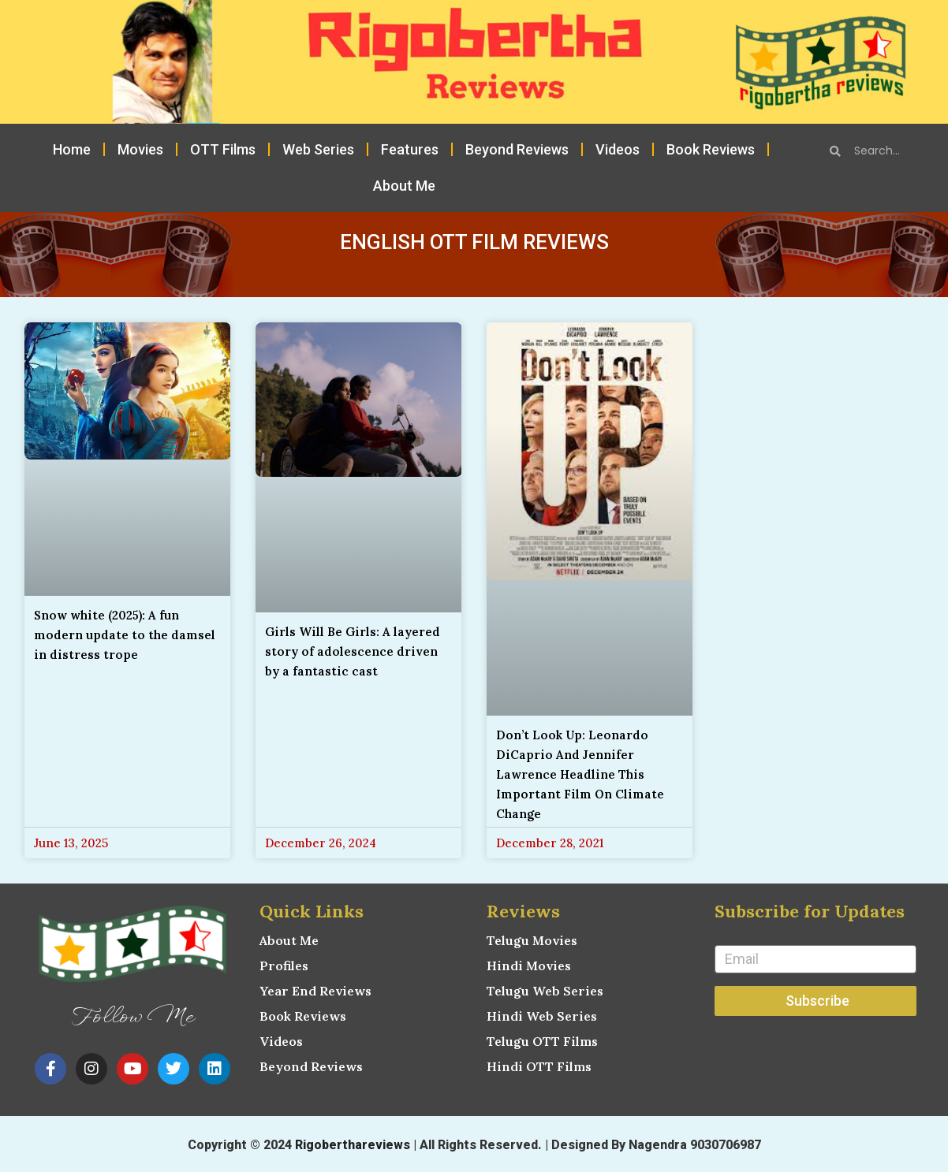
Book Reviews (710, 149)
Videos (617, 149)
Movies (140, 149)
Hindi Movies (529, 965)
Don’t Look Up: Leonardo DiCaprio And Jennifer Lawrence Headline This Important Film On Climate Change (580, 774)
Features (410, 149)
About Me (404, 185)
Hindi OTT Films (539, 1066)
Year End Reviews (315, 991)
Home (72, 149)
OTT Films (223, 149)
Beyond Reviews (517, 149)
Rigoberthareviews (352, 1144)
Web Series (318, 149)
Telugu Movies (532, 940)
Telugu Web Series (545, 991)
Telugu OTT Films (542, 1041)
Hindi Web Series (542, 1016)
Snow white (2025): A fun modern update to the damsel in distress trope (124, 635)
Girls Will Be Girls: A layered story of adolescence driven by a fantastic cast (352, 651)
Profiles (283, 965)
